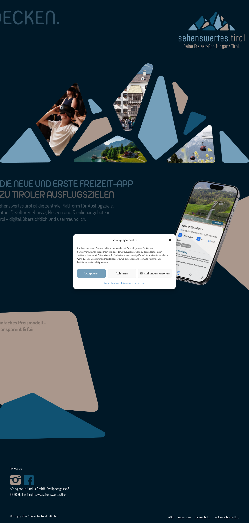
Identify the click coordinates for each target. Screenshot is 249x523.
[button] (170, 240)
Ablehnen (122, 273)
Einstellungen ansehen (155, 273)
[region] (124, 81)
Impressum (140, 283)
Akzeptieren (91, 273)
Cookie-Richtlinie (111, 283)
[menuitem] (170, 517)
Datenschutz (127, 283)
